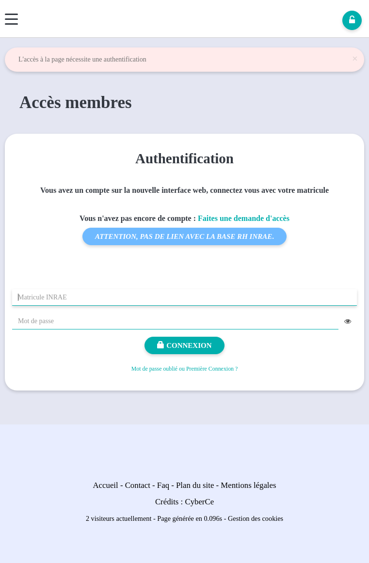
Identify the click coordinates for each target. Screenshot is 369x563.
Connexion (184, 345)
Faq (163, 485)
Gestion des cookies (255, 518)
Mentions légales (248, 485)
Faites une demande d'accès (243, 218)
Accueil (105, 485)
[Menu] (11, 19)
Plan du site (195, 485)
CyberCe (199, 501)
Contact (137, 485)
